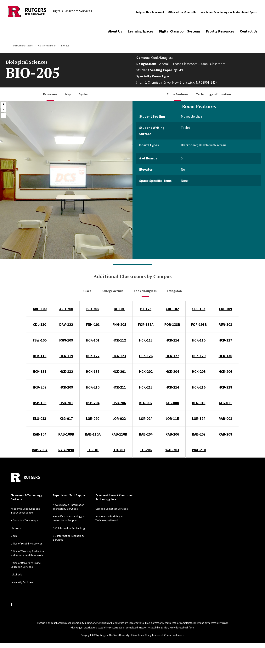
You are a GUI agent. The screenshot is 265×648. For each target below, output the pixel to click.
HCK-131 (39, 371)
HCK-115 (199, 340)
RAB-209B (66, 450)
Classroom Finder (46, 45)
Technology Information (213, 94)
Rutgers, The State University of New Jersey (122, 635)
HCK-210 (92, 387)
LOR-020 (92, 418)
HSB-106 (39, 403)
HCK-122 (92, 356)
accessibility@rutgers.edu (109, 627)
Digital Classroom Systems (179, 31)
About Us (115, 31)
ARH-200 (66, 308)
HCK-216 (199, 387)
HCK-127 (172, 356)
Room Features (177, 94)
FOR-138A (146, 324)
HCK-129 (199, 356)
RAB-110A (93, 434)
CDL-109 (225, 308)
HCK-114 (172, 340)
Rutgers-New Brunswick (150, 12)
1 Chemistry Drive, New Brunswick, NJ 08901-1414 (176, 82)
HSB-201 (66, 403)
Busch (87, 291)
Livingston (174, 291)
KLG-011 (225, 403)
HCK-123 (119, 356)
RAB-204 (146, 434)
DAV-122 (66, 324)
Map (68, 94)
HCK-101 (92, 340)
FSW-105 (40, 340)
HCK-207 (39, 387)
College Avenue (112, 291)
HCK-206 (225, 371)
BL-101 (119, 308)
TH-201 (119, 450)
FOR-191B (199, 324)
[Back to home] (25, 477)
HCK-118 (39, 356)
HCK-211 (119, 387)
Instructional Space (22, 45)
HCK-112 (119, 340)
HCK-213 (146, 387)
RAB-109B (66, 434)
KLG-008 (172, 403)
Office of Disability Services (26, 543)
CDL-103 (198, 308)
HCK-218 (225, 387)
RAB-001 (225, 418)
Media (14, 536)
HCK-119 (66, 356)
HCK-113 (146, 340)
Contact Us (248, 31)
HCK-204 (172, 371)
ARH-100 (40, 308)
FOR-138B (172, 324)
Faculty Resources (220, 31)
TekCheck (16, 574)
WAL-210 (199, 450)
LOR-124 (198, 418)
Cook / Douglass (145, 291)
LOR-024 (145, 418)
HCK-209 (66, 387)
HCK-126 (146, 356)
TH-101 (93, 450)
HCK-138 (92, 371)
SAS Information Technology (69, 528)
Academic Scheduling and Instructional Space (229, 12)
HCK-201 (119, 371)
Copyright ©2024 (89, 635)
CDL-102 (172, 308)
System (84, 94)
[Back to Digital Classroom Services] (27, 12)
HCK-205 (199, 371)
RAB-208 (225, 434)
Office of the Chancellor (182, 12)
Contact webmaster (174, 635)
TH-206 (146, 450)
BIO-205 (92, 308)
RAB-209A (40, 450)
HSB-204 (92, 403)
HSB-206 (119, 403)
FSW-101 (225, 324)
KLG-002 (145, 403)
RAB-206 (172, 434)
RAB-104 (39, 434)
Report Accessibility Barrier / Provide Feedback (164, 627)
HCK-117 (225, 340)
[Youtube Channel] (16, 604)
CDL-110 (39, 324)
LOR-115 (172, 418)
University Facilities (22, 582)
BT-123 (145, 308)
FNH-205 (119, 324)
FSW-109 (66, 340)
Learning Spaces (140, 31)
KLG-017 (66, 418)
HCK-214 (172, 387)
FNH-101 (93, 324)
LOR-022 (119, 418)
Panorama (50, 94)
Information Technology (24, 520)
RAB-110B (119, 434)
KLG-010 (198, 403)
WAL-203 (172, 450)
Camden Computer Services (111, 508)
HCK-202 (146, 371)
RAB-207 (199, 434)
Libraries (16, 528)
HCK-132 (66, 371)
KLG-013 (39, 418)
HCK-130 (225, 356)
